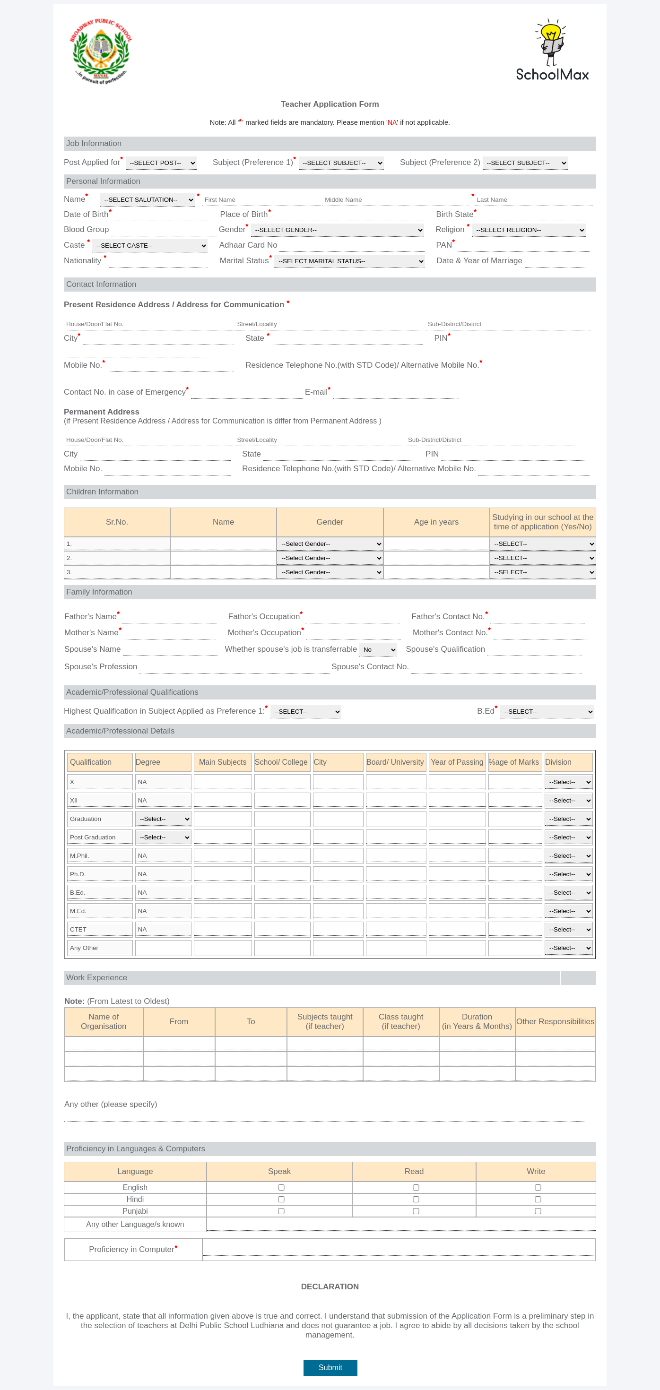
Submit (330, 1368)
